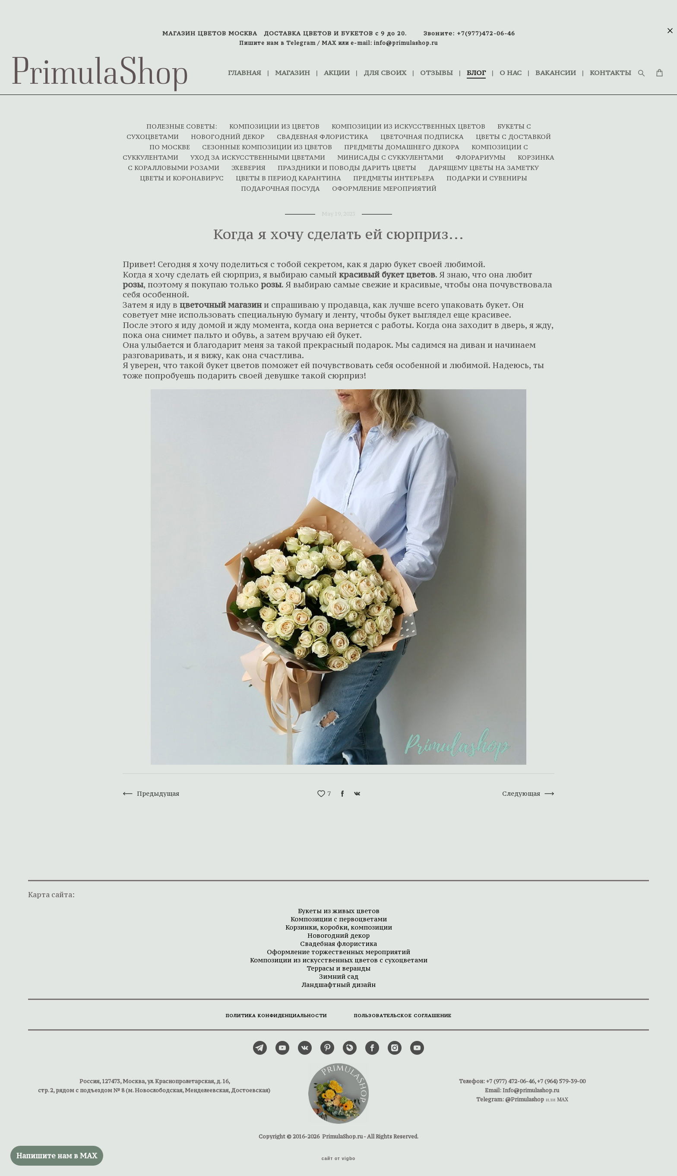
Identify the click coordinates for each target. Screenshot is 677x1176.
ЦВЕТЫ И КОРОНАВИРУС (182, 174)
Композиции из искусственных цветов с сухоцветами (338, 956)
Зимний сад (338, 972)
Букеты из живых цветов (339, 907)
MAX (329, 43)
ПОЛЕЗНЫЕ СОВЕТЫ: (182, 122)
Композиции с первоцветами (339, 915)
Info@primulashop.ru (531, 1086)
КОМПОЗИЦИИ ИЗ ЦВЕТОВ (275, 122)
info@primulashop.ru (406, 43)
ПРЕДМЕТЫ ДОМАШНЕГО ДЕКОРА (402, 143)
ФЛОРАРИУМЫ (481, 153)
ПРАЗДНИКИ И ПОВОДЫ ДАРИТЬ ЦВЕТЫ (348, 164)
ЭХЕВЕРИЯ (249, 164)
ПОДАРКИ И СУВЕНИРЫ (486, 174)
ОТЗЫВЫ (453, 66)
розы (133, 281)
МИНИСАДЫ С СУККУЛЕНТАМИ (391, 153)
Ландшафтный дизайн (338, 981)
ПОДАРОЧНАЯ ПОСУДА (281, 184)
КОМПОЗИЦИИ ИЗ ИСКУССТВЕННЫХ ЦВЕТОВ (409, 122)
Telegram (301, 43)
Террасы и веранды (338, 964)
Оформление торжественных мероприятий (338, 948)
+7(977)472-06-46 (486, 33)
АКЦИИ (354, 66)
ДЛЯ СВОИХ (402, 66)
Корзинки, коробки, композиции (338, 923)
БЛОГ (493, 66)
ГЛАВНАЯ (261, 66)
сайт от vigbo (338, 1155)
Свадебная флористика (338, 940)
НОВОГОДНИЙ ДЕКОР (228, 133)
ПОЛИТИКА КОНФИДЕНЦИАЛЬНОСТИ (276, 1012)
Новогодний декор (338, 931)
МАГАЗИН (309, 66)
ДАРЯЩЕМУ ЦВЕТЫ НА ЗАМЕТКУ (483, 164)
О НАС (528, 66)
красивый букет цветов (387, 271)
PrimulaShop (117, 71)
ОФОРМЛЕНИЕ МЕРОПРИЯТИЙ (384, 184)
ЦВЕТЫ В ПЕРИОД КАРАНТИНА (289, 174)
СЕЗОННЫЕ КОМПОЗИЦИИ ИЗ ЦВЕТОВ (268, 143)
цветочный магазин (221, 301)
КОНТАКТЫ (266, 76)
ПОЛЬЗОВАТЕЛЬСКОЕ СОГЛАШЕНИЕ (403, 1012)
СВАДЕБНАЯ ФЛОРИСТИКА (323, 133)
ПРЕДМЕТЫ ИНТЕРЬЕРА (394, 174)
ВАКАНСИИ (573, 66)
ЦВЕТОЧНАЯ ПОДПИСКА (422, 133)
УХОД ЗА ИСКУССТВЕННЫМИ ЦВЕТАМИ (258, 153)
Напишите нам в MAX (56, 1155)
